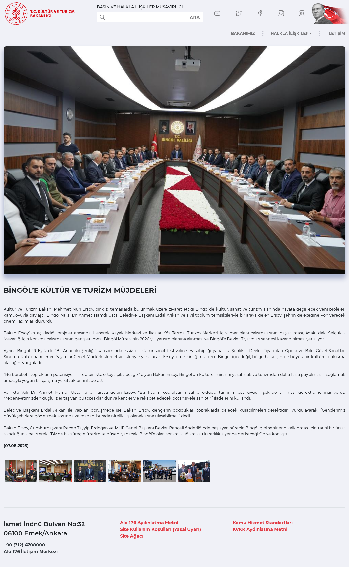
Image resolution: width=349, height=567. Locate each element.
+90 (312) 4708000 (24, 545)
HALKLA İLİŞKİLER (290, 33)
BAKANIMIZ (243, 33)
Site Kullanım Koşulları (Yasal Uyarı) (160, 529)
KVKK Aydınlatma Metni (260, 529)
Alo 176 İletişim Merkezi (31, 551)
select (194, 17)
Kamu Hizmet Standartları (263, 522)
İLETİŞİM (336, 33)
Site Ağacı (131, 536)
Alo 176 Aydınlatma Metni (149, 522)
